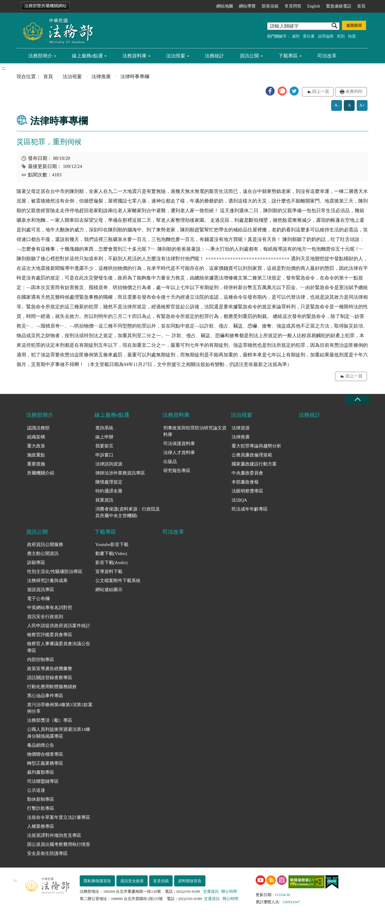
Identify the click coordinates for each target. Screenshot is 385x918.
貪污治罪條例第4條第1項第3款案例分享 (60, 708)
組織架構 (36, 437)
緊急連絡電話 (338, 6)
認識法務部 (38, 427)
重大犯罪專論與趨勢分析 (256, 446)
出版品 (170, 461)
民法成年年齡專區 (250, 509)
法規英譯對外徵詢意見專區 (54, 835)
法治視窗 (175, 55)
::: (15, 5)
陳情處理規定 (108, 482)
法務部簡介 (40, 55)
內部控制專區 (40, 659)
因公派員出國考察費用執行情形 (58, 844)
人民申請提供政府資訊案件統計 (58, 625)
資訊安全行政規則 (45, 616)
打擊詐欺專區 (40, 808)
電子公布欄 (38, 598)
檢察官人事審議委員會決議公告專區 (58, 647)
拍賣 (352, 36)
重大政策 (36, 446)
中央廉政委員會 (247, 473)
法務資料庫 (134, 55)
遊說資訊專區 (40, 589)
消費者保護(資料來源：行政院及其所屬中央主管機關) (127, 512)
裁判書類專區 (40, 772)
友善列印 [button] (354, 91)
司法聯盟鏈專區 (43, 781)
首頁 (361, 6)
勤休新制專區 (40, 799)
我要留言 (104, 446)
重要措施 (36, 464)
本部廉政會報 (245, 482)
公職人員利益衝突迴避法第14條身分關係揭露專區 (58, 733)
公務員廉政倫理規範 (252, 455)
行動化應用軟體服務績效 (52, 686)
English (313, 6)
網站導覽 (247, 6)
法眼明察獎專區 (247, 491)
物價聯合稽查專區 (45, 754)
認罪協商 (326, 36)
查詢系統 (104, 427)
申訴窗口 (104, 455)
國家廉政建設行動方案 (254, 464)
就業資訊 (104, 500)
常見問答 (293, 6)
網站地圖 (224, 6)
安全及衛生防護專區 (47, 853)
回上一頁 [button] (320, 91)
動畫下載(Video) (111, 553)
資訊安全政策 (132, 881)
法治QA (239, 500)
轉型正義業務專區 (45, 763)
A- (336, 105)
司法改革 (327, 55)
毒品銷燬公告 (40, 745)
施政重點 (36, 455)
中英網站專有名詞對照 (49, 607)
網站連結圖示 (108, 589)
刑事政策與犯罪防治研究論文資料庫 (194, 431)
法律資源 (241, 427)
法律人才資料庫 (179, 452)
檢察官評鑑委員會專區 (49, 634)
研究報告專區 (176, 470)
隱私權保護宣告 (97, 881)
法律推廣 (101, 76)
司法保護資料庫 (179, 443)
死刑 (341, 36)
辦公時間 (229, 891)
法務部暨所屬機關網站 (45, 6)
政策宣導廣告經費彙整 (49, 668)
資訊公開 (249, 55)
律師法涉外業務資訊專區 (120, 473)
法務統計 (214, 55)
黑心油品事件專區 (45, 695)
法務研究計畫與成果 (47, 580)
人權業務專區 (40, 826)
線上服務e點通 (87, 55)
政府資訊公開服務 (45, 544)
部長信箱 (270, 6)
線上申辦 (104, 437)
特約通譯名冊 (108, 491)
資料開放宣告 (190, 881)
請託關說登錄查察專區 (49, 677)
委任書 (309, 36)
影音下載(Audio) (111, 562)
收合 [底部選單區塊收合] (357, 399)
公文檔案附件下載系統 (117, 580)
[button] (270, 91)
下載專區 (288, 55)
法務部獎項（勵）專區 (49, 720)
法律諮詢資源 (108, 464)
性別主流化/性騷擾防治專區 (54, 571)
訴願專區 (36, 562)
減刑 (296, 36)
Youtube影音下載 (111, 544)
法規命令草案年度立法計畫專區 (58, 817)
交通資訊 (211, 891)
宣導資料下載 (108, 571)
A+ (362, 105)
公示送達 (36, 790)
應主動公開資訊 (43, 553)
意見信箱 (161, 881)
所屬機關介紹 (40, 473)
